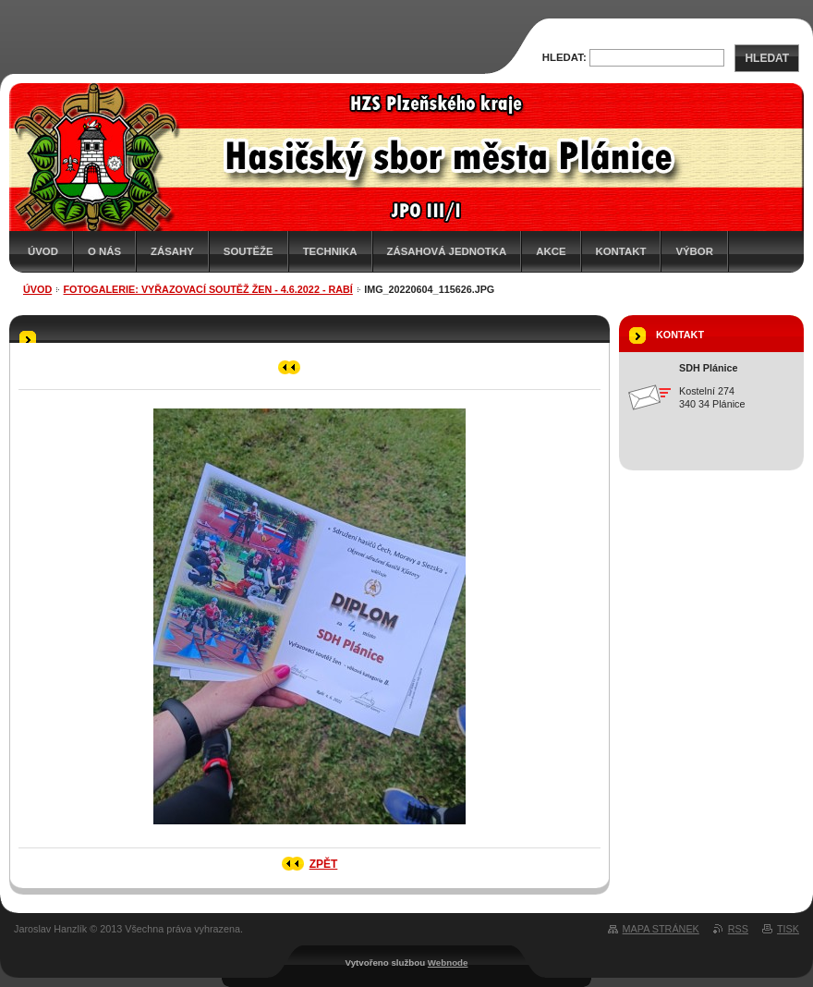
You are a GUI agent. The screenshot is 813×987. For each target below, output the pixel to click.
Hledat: (564, 57)
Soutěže (248, 251)
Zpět (323, 864)
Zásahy (172, 251)
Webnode (448, 962)
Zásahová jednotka (447, 251)
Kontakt (621, 251)
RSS (738, 928)
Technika (330, 251)
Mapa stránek (661, 928)
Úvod (43, 251)
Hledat (767, 58)
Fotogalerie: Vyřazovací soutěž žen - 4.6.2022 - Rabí (208, 289)
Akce (550, 251)
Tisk (788, 928)
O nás (104, 251)
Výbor (694, 251)
